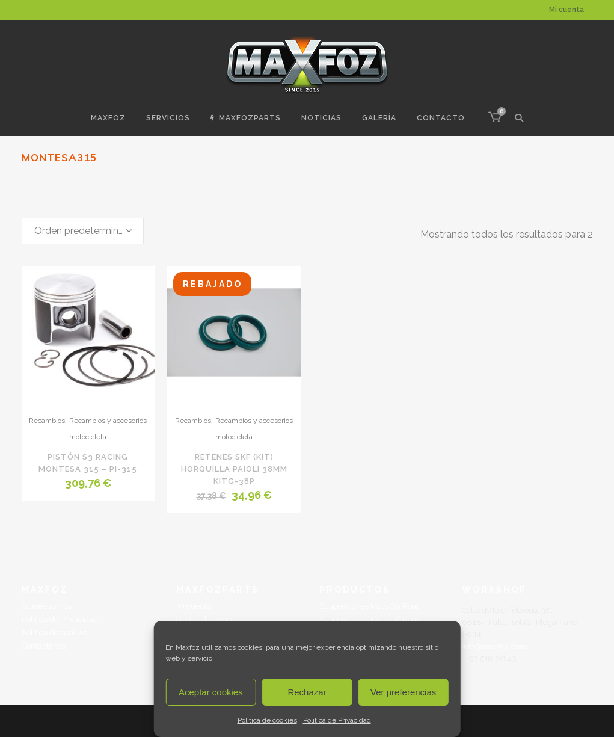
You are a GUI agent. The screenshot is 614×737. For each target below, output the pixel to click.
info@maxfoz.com (494, 646)
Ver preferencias (403, 692)
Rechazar (306, 692)
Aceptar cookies (211, 692)
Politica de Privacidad (337, 720)
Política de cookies (267, 720)
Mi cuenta (566, 9)
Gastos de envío (204, 619)
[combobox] (83, 231)
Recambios (47, 420)
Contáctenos (44, 645)
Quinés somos (47, 606)
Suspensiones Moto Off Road (370, 619)
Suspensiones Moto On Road (370, 606)
